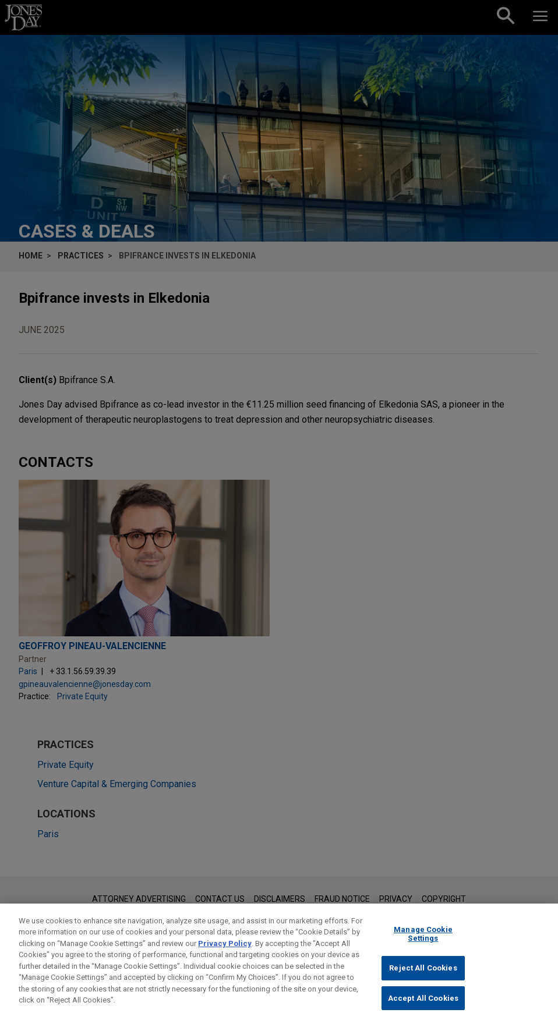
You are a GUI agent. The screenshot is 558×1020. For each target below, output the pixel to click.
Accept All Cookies (423, 1007)
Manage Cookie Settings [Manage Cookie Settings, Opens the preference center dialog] (423, 943)
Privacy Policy (225, 952)
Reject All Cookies (423, 976)
